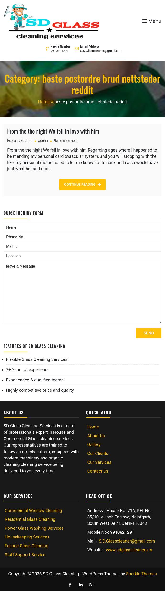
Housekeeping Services (27, 536)
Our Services (99, 462)
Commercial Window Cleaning (33, 510)
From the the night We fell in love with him (53, 131)
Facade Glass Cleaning (26, 545)
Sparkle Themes (141, 573)
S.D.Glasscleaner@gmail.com (101, 51)
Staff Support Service (25, 554)
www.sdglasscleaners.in (129, 549)
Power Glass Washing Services (34, 528)
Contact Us (97, 471)
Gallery (94, 444)
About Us (96, 435)
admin (43, 141)
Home (93, 426)
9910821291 (59, 51)
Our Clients (97, 453)
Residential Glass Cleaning (30, 519)
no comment (67, 141)
